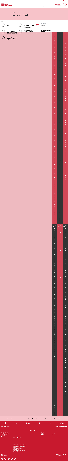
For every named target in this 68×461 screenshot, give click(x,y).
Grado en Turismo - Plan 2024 (17, 437)
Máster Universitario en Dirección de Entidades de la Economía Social (20, 442)
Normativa (2, 437)
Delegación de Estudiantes (5, 433)
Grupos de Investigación (33, 431)
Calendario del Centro (4, 434)
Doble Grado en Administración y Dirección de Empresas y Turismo (19, 430)
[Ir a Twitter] (5, 458)
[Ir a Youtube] (11, 458)
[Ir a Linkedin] (14, 458)
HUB (17, 3)
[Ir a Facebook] (2, 458)
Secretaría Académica (4, 432)
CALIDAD (42, 433)
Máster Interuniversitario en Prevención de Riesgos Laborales (19, 451)
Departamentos (3, 436)
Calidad (22, 3)
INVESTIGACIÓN (32, 430)
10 (45, 418)
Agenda (34, 3)
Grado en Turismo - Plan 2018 (17, 436)
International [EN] (42, 3)
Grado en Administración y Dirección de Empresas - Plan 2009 (19, 432)
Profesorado (3, 435)
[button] (51, 1)
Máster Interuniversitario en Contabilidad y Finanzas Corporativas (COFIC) (19, 447)
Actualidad (28, 3)
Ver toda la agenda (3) (64, 24)
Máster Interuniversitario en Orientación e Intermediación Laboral (19, 449)
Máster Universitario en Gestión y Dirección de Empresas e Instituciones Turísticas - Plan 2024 (20, 445)
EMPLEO (42, 434)
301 (54, 418)
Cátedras (31, 432)
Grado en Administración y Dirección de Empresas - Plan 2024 (19, 434)
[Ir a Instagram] (8, 458)
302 (59, 418)
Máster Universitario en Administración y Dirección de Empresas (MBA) (19, 440)
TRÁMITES (42, 432)
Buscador (50, 3)
